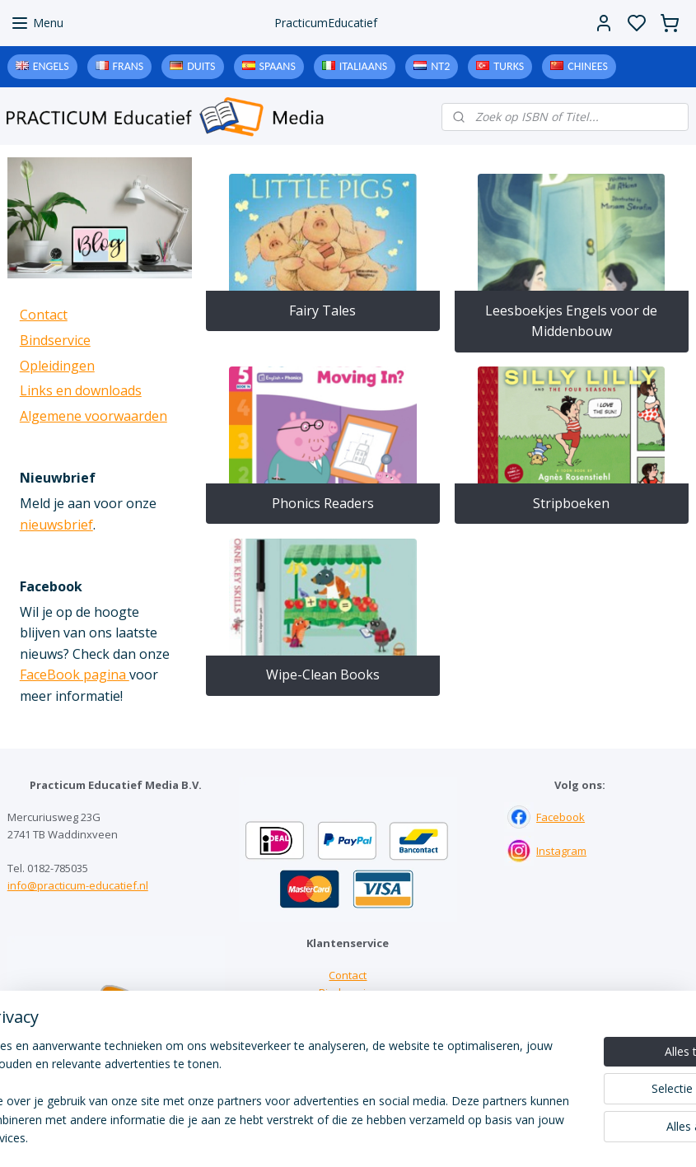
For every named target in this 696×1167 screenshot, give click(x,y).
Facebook (560, 817)
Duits (201, 66)
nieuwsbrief (56, 525)
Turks (508, 66)
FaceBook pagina (74, 674)
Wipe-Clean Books (323, 674)
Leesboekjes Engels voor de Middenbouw (572, 321)
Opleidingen (57, 366)
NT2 (440, 66)
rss (450, 1137)
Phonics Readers (323, 503)
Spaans (277, 66)
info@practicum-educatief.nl (77, 885)
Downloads (348, 1027)
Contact (44, 315)
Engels (51, 66)
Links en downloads (81, 390)
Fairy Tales (323, 310)
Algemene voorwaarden (93, 416)
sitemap (415, 1137)
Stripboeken (572, 503)
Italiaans (363, 66)
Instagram (561, 850)
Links (348, 1009)
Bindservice (55, 340)
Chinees (588, 66)
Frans (128, 66)
